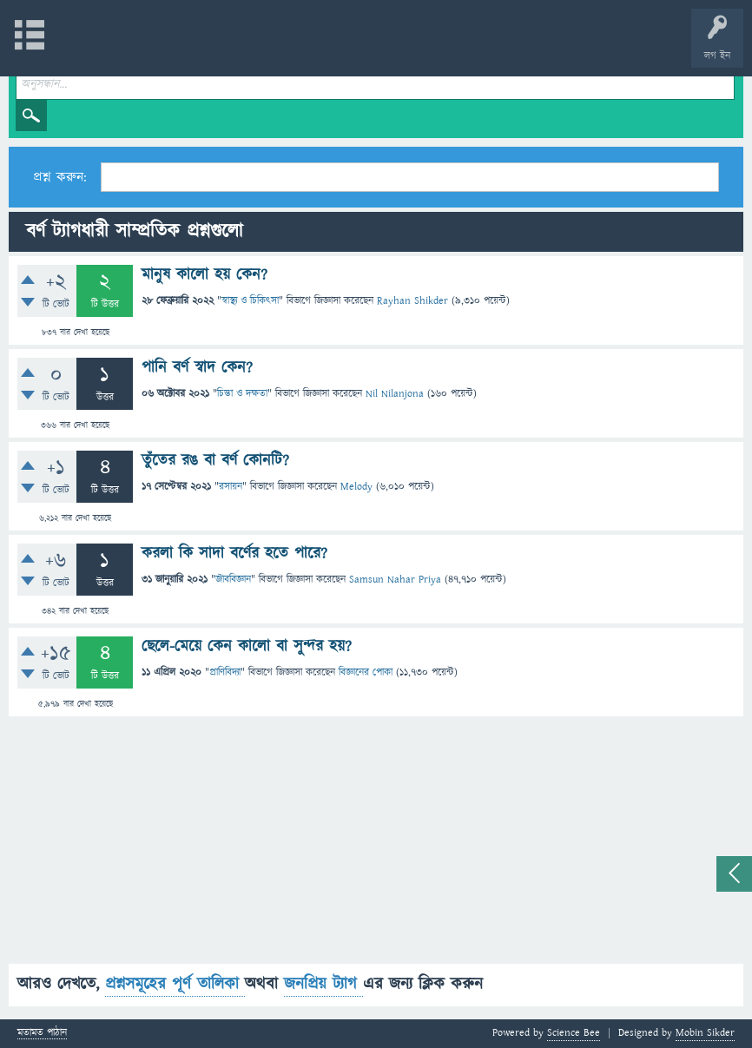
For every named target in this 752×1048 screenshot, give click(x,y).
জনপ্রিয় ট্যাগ (323, 984)
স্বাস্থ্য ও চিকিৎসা (250, 300)
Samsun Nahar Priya (395, 579)
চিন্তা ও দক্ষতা (242, 393)
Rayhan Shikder (412, 300)
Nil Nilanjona (395, 393)
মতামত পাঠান (42, 1033)
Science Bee (573, 1032)
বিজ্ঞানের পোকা (365, 672)
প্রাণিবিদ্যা (225, 672)
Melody (356, 486)
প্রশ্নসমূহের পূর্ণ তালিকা (175, 984)
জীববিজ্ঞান (233, 579)
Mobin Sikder (705, 1032)
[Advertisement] (376, 842)
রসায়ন (230, 486)
